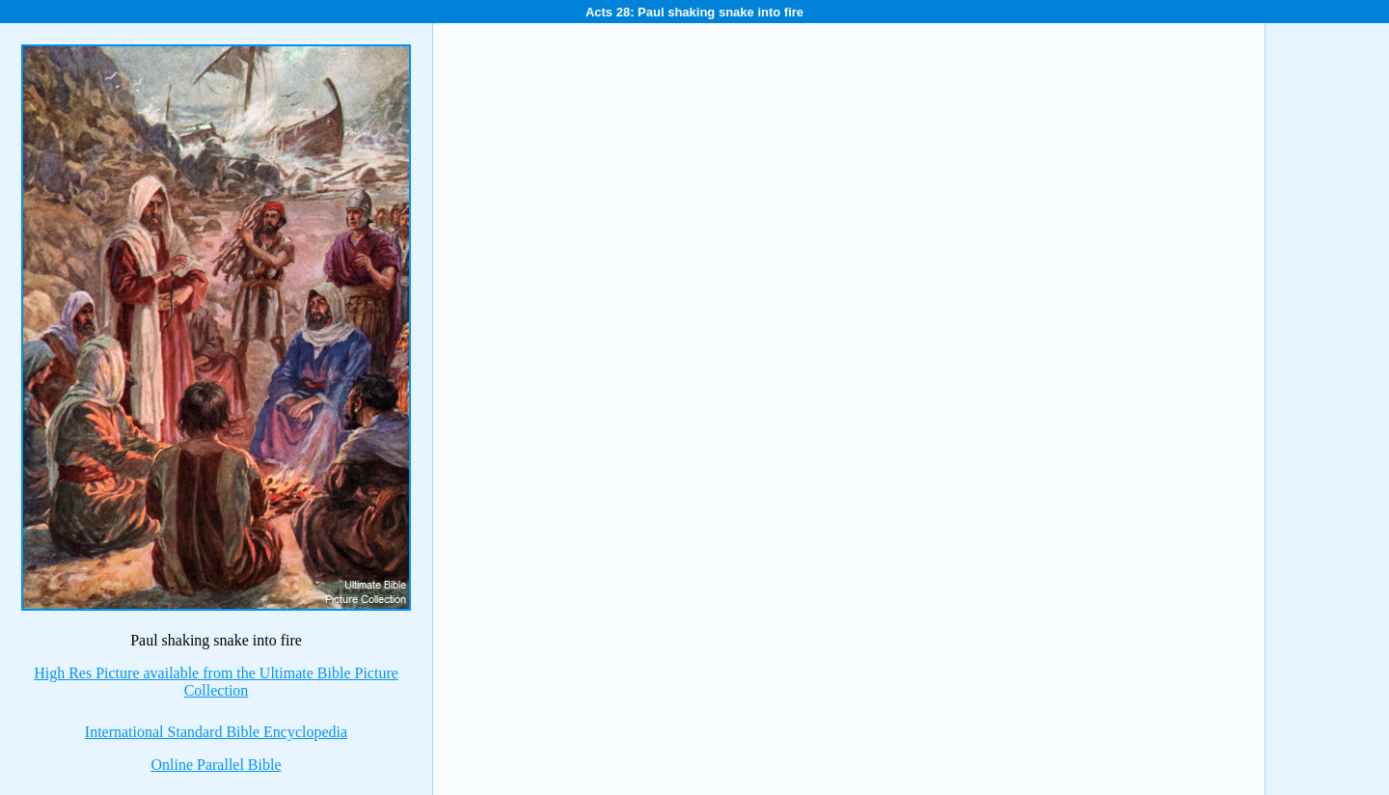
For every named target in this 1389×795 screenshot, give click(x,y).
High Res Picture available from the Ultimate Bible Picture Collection (216, 682)
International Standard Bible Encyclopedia (216, 732)
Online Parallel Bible (215, 764)
